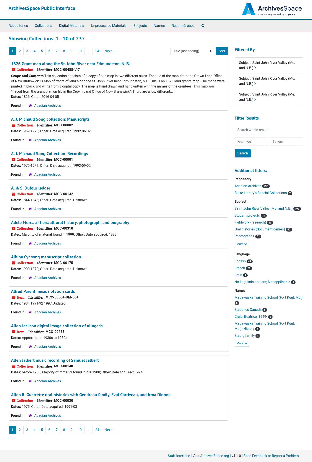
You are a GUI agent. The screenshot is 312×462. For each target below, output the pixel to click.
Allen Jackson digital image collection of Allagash (57, 326)
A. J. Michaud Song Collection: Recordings (49, 153)
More (242, 244)
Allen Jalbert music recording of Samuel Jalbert (55, 360)
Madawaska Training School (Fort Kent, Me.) (269, 297)
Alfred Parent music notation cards (43, 291)
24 (97, 51)
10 (80, 51)
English (241, 261)
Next (110, 51)
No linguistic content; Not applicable (263, 282)
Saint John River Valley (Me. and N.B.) (264, 208)
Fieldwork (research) (251, 222)
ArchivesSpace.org (214, 456)
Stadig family (245, 336)
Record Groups (183, 26)
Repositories (18, 26)
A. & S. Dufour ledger (30, 188)
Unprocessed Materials (109, 26)
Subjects (140, 26)
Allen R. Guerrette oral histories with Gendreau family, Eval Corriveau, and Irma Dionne (91, 394)
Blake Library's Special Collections (261, 193)
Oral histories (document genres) (260, 229)
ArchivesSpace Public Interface (41, 8)
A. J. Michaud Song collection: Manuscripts (50, 119)
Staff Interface (179, 456)
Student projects (248, 215)
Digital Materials (71, 26)
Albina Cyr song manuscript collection (46, 257)
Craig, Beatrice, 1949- (251, 316)
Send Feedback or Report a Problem (271, 456)
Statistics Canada (249, 310)
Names (159, 26)
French (240, 268)
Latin (239, 275)
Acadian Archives (47, 106)
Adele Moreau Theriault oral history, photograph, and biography (70, 222)
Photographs (245, 236)
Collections (43, 26)
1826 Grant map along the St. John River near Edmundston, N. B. (70, 63)
